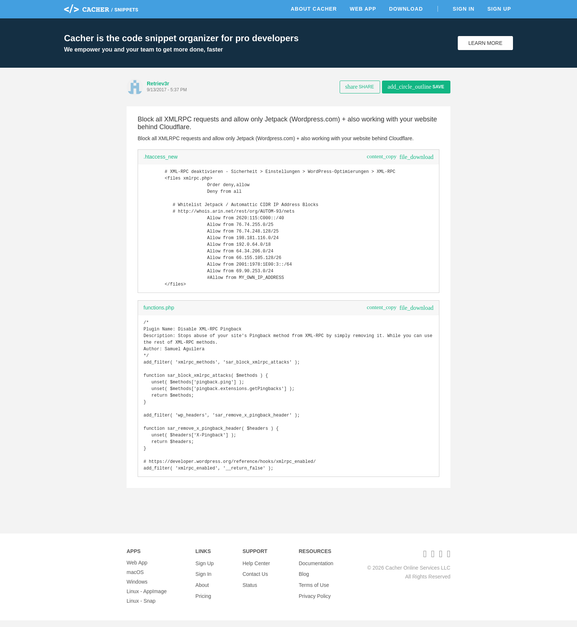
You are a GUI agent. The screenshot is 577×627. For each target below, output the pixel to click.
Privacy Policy (315, 598)
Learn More (485, 43)
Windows (137, 588)
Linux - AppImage (147, 598)
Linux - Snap (141, 607)
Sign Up (499, 9)
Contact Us (255, 579)
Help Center (256, 569)
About (202, 588)
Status (250, 588)
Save (415, 87)
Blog (304, 579)
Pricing (203, 598)
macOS (135, 579)
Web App (363, 9)
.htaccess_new (161, 157)
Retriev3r (158, 83)
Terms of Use (314, 588)
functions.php (159, 321)
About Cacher (314, 9)
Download (406, 9)
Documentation (316, 569)
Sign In (463, 9)
